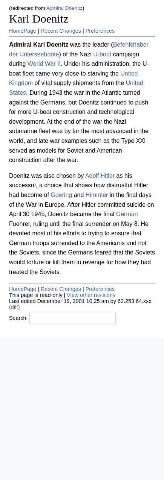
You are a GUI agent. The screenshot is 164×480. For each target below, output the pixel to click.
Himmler (97, 195)
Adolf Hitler (100, 176)
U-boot (102, 54)
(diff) (14, 307)
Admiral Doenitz (64, 8)
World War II (44, 64)
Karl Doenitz (39, 18)
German (127, 214)
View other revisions (91, 295)
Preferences (100, 31)
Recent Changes (61, 31)
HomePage (22, 31)
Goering (61, 195)
